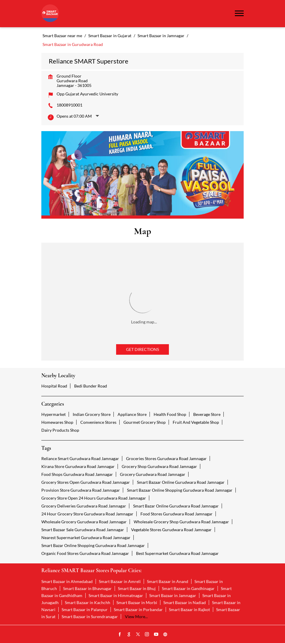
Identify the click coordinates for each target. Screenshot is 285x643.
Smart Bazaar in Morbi (136, 602)
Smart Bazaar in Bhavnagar (87, 588)
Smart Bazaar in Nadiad (184, 602)
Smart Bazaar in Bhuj (137, 588)
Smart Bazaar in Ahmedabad (67, 581)
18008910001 (69, 104)
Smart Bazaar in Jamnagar (172, 595)
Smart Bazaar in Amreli (120, 581)
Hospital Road (54, 385)
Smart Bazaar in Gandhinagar (188, 588)
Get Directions (142, 349)
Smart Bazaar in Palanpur (85, 609)
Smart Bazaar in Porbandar (138, 609)
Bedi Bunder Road (90, 385)
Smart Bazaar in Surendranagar (90, 616)
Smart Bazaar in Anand (167, 581)
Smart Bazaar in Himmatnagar (116, 595)
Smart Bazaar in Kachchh (87, 602)
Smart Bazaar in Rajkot (189, 609)
